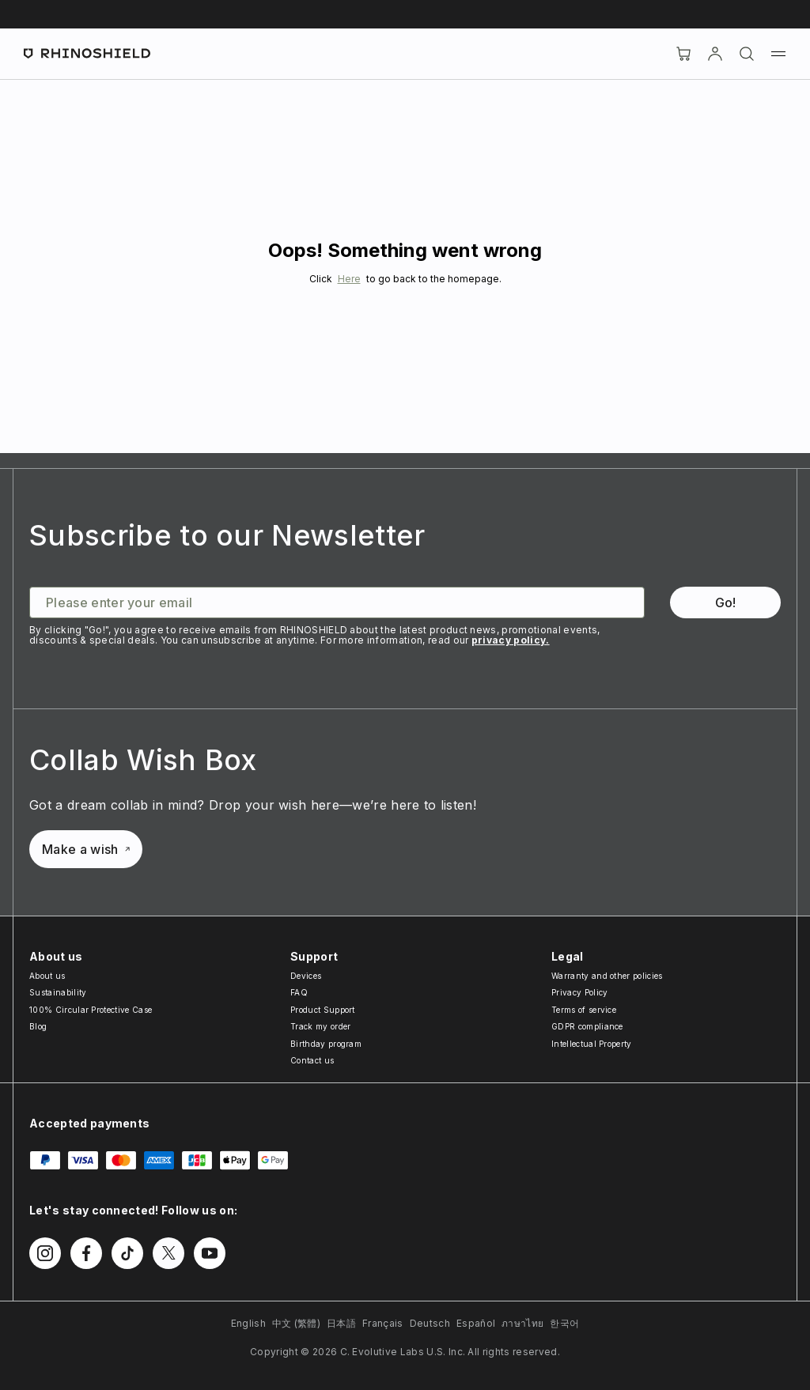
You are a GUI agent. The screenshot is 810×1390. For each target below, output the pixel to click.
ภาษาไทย (522, 1323)
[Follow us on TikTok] (127, 1253)
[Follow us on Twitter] (168, 1253)
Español (475, 1323)
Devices (305, 975)
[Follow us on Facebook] (86, 1253)
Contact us (312, 1060)
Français (382, 1323)
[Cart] (683, 53)
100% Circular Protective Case (90, 1009)
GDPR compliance (587, 1026)
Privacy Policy (579, 992)
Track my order (320, 1026)
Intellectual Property (591, 1043)
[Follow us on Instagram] (45, 1253)
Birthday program (325, 1043)
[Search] (747, 53)
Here (349, 279)
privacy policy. (510, 640)
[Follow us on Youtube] (209, 1253)
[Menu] (778, 53)
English (248, 1323)
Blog (38, 1026)
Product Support (322, 1009)
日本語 (341, 1323)
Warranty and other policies (607, 975)
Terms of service (583, 1009)
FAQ (299, 992)
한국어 (564, 1323)
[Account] (715, 53)
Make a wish (86, 849)
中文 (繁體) (296, 1323)
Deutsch (430, 1323)
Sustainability (57, 992)
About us (47, 975)
